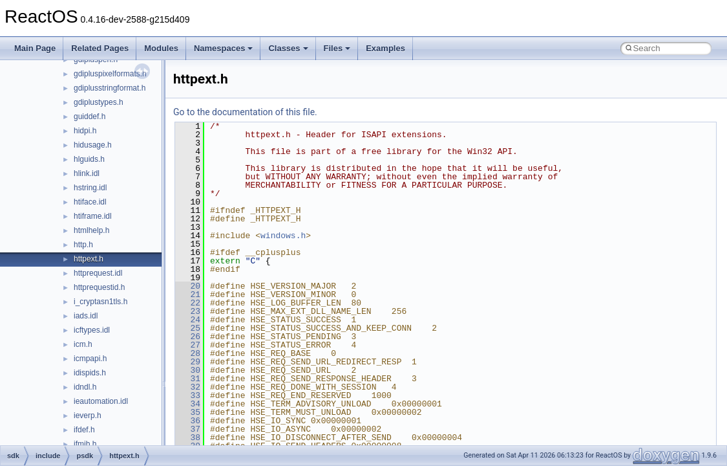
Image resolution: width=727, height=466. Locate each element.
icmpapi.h (90, 358)
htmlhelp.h (91, 230)
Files (337, 48)
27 (187, 345)
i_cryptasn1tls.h (100, 301)
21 (187, 294)
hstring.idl (90, 187)
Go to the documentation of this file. (245, 112)
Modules (161, 48)
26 (187, 336)
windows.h (283, 235)
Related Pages (100, 48)
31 (187, 378)
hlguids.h (89, 159)
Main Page (35, 48)
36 (187, 421)
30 (187, 370)
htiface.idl (90, 201)
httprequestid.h (99, 287)
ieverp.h (87, 415)
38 (187, 437)
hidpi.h (85, 130)
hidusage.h (93, 145)
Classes (288, 48)
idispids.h (90, 372)
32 (187, 387)
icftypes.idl (92, 330)
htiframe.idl (93, 216)
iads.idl (86, 315)
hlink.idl (87, 173)
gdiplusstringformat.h (109, 88)
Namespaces (223, 48)
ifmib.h (85, 444)
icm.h (83, 344)
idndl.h (85, 387)
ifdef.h (84, 429)
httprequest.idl (98, 273)
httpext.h (88, 258)
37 (187, 429)
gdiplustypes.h (98, 102)
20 (187, 286)
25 (187, 328)
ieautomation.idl (101, 401)
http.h (83, 244)
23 (187, 311)
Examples (385, 48)
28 (187, 353)
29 (187, 362)
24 (187, 320)
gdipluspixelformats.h (110, 73)
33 (187, 395)
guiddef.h (89, 116)
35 (187, 412)
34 (187, 404)
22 (187, 303)
